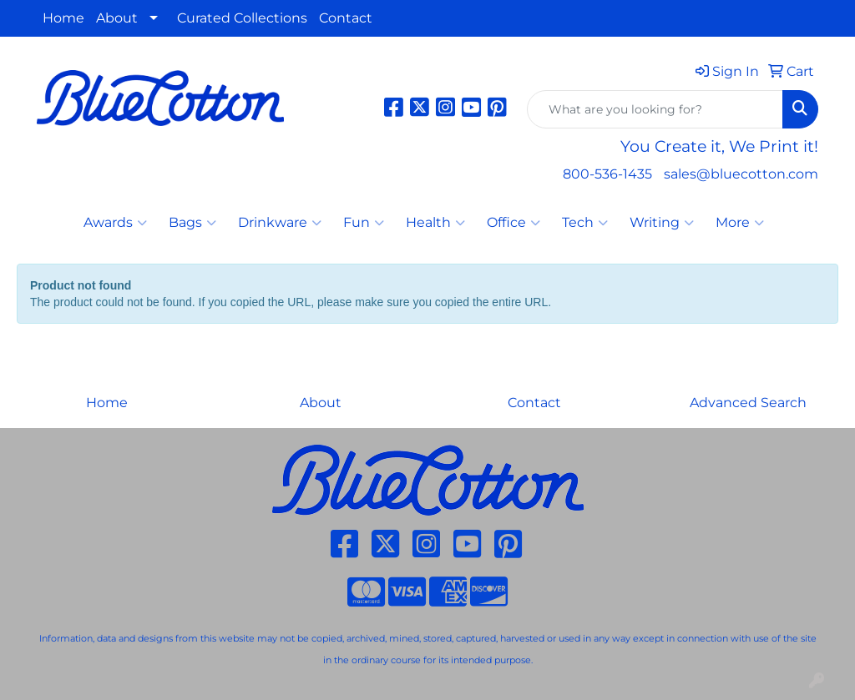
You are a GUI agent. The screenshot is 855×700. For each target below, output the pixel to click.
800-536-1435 (607, 174)
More (740, 223)
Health (435, 223)
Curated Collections (242, 18)
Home (63, 18)
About (117, 18)
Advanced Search (748, 402)
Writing (662, 223)
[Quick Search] (655, 109)
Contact (345, 18)
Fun (363, 223)
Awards (115, 223)
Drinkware (279, 223)
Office (513, 223)
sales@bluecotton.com (741, 174)
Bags (192, 223)
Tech (585, 223)
